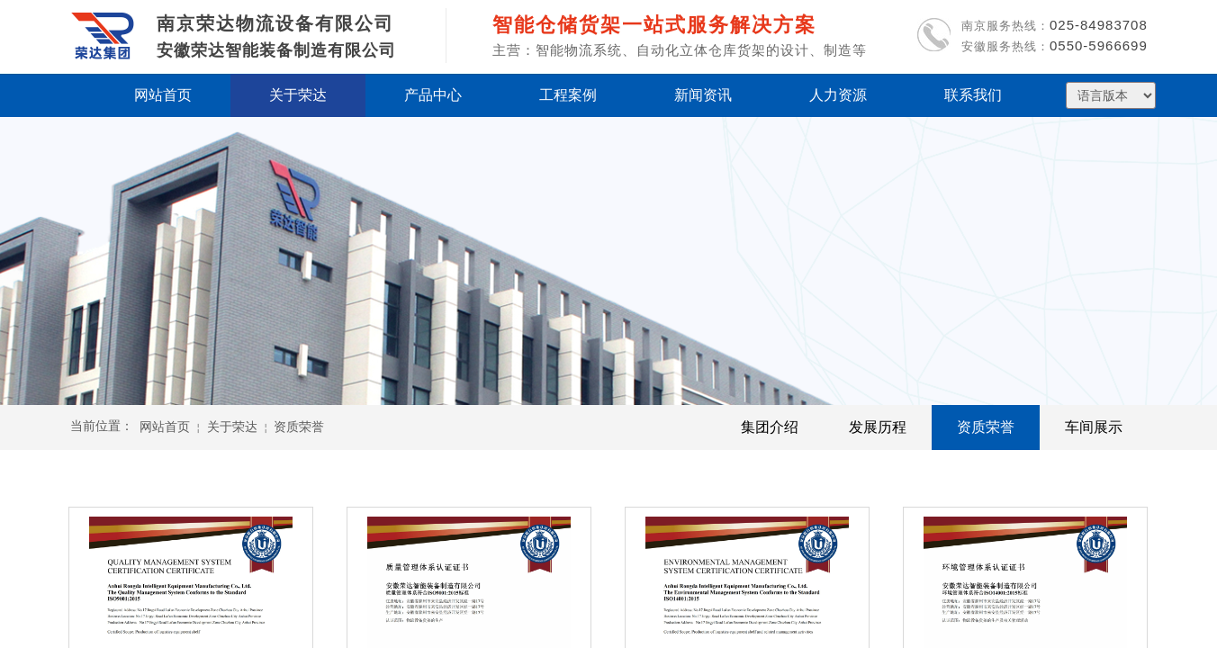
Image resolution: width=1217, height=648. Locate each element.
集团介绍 (769, 427)
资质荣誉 (985, 427)
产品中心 (433, 95)
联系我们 (973, 95)
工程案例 (568, 95)
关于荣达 (232, 426)
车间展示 (1093, 427)
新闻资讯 (703, 95)
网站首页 (165, 426)
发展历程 (877, 427)
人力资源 (838, 95)
